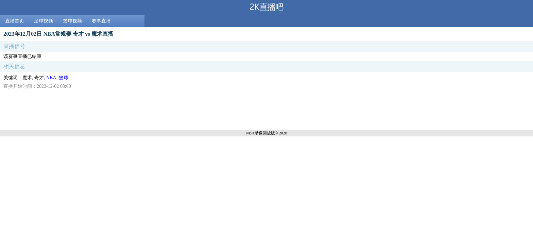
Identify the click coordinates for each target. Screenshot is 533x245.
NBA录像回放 (258, 133)
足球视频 (43, 20)
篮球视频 (72, 20)
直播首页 (14, 20)
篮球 (63, 77)
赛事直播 (101, 20)
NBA (51, 77)
